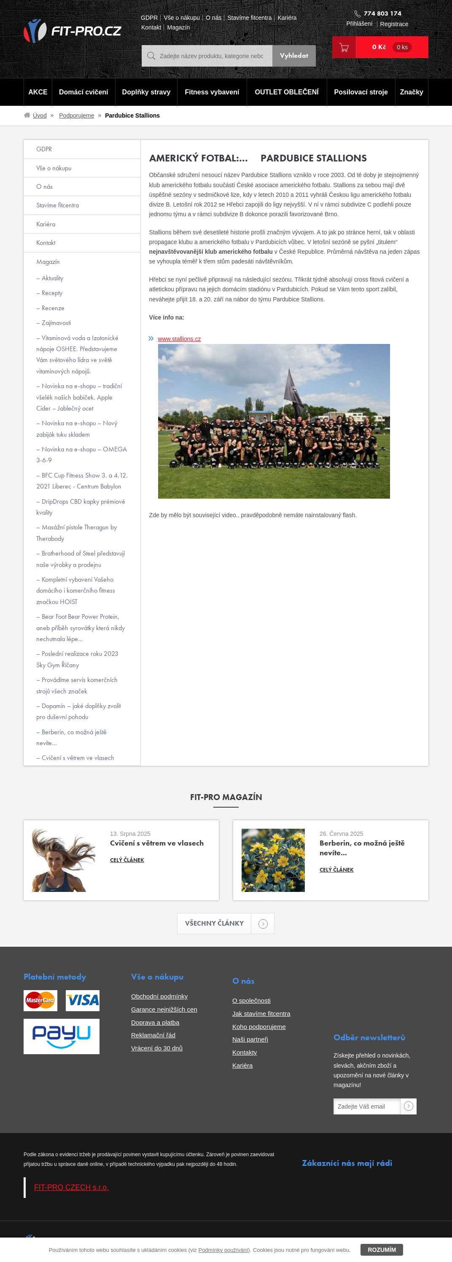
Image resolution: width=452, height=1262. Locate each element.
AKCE (37, 92)
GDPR (149, 18)
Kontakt (151, 27)
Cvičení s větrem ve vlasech (77, 757)
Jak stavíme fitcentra (261, 1013)
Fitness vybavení (212, 92)
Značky (411, 92)
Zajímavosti (55, 322)
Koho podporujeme (259, 1026)
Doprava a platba (155, 1022)
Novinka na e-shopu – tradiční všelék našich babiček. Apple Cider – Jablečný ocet (79, 397)
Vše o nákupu (182, 18)
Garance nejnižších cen (164, 1009)
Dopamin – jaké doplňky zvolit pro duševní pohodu (78, 711)
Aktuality (51, 278)
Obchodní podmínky (159, 996)
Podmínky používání (223, 1250)
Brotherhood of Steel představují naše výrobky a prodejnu (80, 559)
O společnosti (251, 1000)
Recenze (52, 307)
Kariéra (286, 18)
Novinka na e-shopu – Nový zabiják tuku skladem (76, 428)
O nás (213, 18)
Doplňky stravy (146, 92)
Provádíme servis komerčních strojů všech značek (77, 685)
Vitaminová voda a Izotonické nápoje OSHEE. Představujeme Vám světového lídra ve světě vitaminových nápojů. (77, 354)
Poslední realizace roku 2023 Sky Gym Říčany (77, 659)
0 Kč (392, 47)
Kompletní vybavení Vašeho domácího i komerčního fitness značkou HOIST (75, 590)
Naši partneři (250, 1039)
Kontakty (244, 1052)
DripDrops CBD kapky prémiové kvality (80, 507)
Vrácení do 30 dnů (157, 1048)
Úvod (40, 115)
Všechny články (218, 923)
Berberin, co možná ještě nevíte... (71, 737)
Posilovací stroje (361, 92)
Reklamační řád (153, 1035)
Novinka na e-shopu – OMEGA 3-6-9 (81, 455)
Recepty (51, 292)
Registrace (394, 24)
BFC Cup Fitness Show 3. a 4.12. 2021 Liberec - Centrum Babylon (82, 481)
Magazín (178, 27)
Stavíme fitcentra (249, 18)
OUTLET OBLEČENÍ (287, 92)
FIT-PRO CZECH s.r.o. (71, 1187)
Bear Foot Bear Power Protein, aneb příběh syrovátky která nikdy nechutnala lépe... (80, 627)
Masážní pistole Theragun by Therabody (76, 532)
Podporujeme (76, 115)
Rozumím (382, 1249)
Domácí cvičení (83, 92)
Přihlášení (359, 24)
